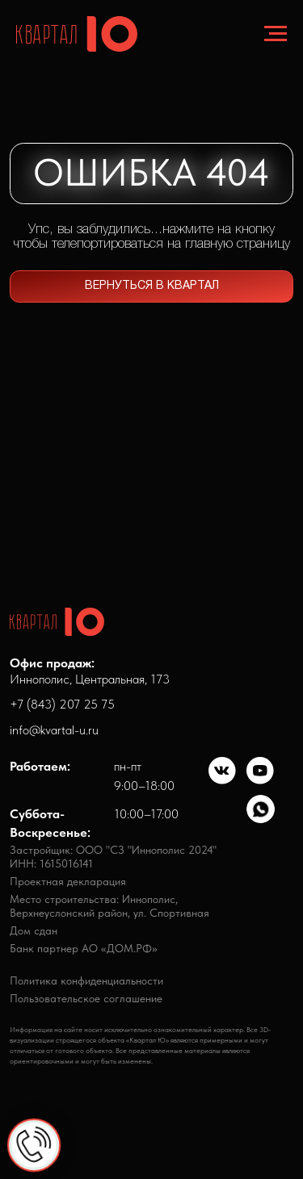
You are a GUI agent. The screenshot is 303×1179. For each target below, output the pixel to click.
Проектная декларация (68, 881)
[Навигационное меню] (275, 34)
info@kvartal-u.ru (54, 729)
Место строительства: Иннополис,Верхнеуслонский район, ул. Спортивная (109, 906)
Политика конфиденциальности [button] (86, 981)
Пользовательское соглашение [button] (86, 998)
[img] (222, 771)
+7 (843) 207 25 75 (62, 704)
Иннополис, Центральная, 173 (90, 670)
